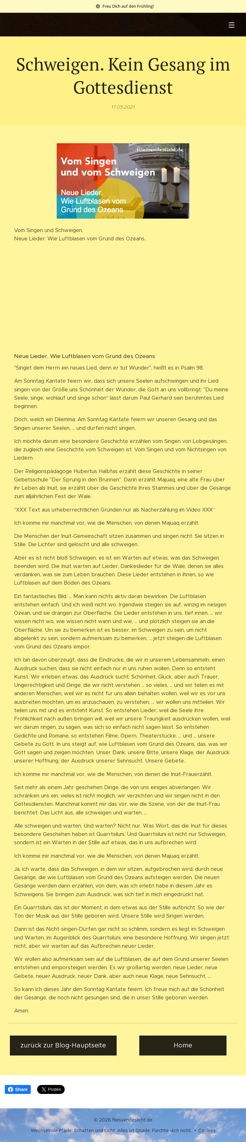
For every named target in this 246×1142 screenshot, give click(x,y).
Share (18, 1089)
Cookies (207, 1130)
